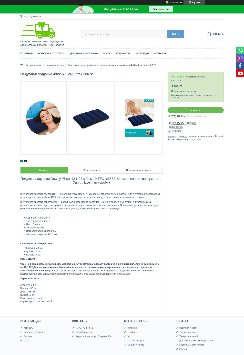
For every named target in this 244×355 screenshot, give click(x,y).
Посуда (183, 349)
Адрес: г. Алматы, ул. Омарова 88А (93, 336)
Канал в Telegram (136, 340)
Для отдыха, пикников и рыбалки (196, 340)
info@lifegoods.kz (84, 332)
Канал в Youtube (135, 344)
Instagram (132, 328)
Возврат (28, 336)
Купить (195, 110)
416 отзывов (176, 2)
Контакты (123, 53)
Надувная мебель (55, 65)
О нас (107, 53)
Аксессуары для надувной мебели (86, 65)
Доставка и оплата (84, 53)
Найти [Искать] (175, 34)
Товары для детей (188, 336)
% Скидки (142, 53)
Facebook (132, 332)
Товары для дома (188, 332)
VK (128, 336)
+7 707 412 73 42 (84, 328)
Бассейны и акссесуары (191, 344)
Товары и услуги (50, 53)
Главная (26, 53)
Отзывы (160, 53)
